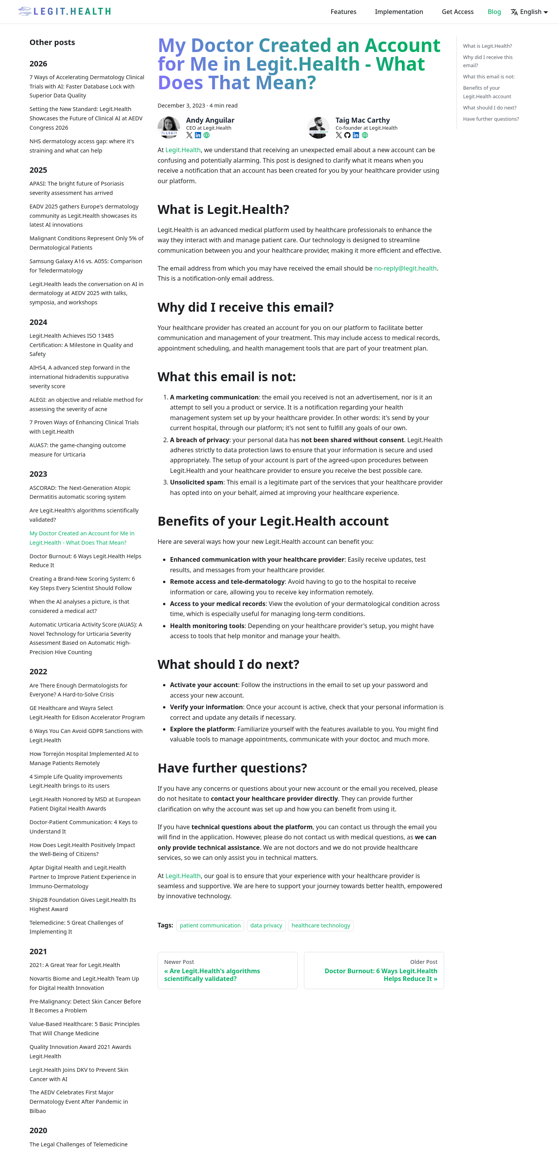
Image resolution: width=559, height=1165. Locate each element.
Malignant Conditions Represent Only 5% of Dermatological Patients (87, 242)
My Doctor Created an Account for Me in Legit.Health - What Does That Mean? (82, 538)
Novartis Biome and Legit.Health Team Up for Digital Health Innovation (84, 983)
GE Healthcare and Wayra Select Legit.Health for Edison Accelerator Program (87, 712)
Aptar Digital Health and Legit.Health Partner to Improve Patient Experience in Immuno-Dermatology (83, 877)
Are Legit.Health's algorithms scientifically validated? (84, 515)
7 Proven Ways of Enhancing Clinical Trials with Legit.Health (84, 426)
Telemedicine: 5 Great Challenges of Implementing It (76, 927)
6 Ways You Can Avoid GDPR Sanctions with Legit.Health (86, 735)
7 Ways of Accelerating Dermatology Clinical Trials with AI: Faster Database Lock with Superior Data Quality (87, 86)
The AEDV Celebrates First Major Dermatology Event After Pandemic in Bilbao (79, 1102)
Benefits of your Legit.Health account (487, 91)
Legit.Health (183, 150)
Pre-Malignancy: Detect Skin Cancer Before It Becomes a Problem (85, 1006)
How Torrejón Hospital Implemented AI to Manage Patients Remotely (84, 758)
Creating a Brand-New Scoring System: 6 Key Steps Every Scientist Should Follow (82, 583)
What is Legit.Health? (487, 45)
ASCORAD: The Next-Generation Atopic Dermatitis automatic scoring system (80, 492)
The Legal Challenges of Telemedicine (79, 1144)
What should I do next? (490, 107)
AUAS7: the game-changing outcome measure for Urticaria (78, 449)
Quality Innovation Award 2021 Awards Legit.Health (80, 1051)
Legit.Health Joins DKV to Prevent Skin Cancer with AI (79, 1074)
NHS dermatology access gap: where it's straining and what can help (82, 145)
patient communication (210, 925)
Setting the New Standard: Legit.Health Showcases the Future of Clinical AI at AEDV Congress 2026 (86, 118)
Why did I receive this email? (488, 61)
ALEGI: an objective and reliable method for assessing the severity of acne (86, 404)
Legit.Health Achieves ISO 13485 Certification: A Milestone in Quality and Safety (81, 345)
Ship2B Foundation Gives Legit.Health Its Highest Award (83, 904)
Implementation (399, 11)
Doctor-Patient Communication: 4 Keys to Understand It (83, 826)
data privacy (266, 925)
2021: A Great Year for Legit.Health (75, 965)
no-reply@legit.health (405, 268)
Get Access (458, 11)
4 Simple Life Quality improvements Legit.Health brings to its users (76, 781)
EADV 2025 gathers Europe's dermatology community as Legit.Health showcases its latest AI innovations (84, 216)
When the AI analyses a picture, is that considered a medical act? (79, 606)
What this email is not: (489, 76)
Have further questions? (491, 118)
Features (343, 11)
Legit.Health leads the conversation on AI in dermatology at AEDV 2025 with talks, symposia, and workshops (87, 293)
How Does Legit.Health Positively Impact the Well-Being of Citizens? (82, 849)
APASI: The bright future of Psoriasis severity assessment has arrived (77, 188)
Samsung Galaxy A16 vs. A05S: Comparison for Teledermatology (86, 265)
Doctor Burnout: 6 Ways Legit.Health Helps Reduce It (85, 560)
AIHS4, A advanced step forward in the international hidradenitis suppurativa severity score (80, 377)
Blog (494, 11)
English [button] (526, 11)
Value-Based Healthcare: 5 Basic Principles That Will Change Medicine (85, 1028)
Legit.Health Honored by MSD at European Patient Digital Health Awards (85, 803)
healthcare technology (321, 925)
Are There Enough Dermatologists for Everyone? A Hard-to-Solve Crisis (79, 690)
